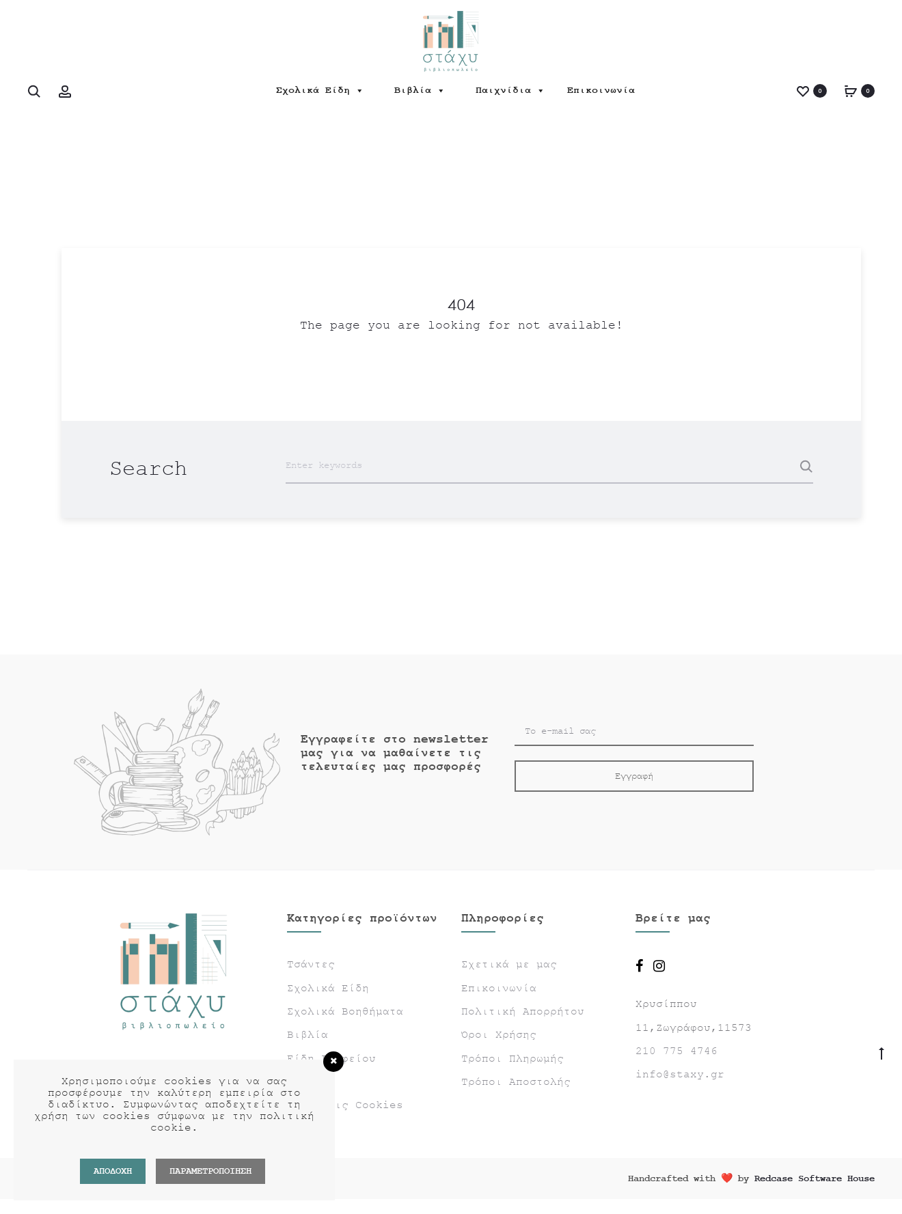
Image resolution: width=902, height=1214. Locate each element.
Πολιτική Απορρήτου (522, 1012)
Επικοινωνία (601, 90)
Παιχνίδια (510, 90)
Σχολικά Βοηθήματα (345, 1012)
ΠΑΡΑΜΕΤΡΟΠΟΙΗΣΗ (210, 1170)
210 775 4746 (677, 1051)
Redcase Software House (814, 1178)
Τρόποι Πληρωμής (512, 1059)
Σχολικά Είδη (320, 90)
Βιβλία (420, 90)
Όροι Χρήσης (498, 1035)
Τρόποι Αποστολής (516, 1082)
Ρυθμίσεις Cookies (345, 1105)
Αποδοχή (113, 1170)
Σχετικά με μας (509, 964)
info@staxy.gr (680, 1074)
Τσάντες (311, 964)
